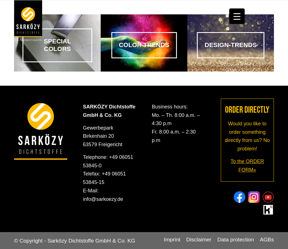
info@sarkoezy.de (103, 199)
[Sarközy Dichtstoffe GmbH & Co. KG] (28, 21)
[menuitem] (172, 239)
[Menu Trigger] (237, 16)
